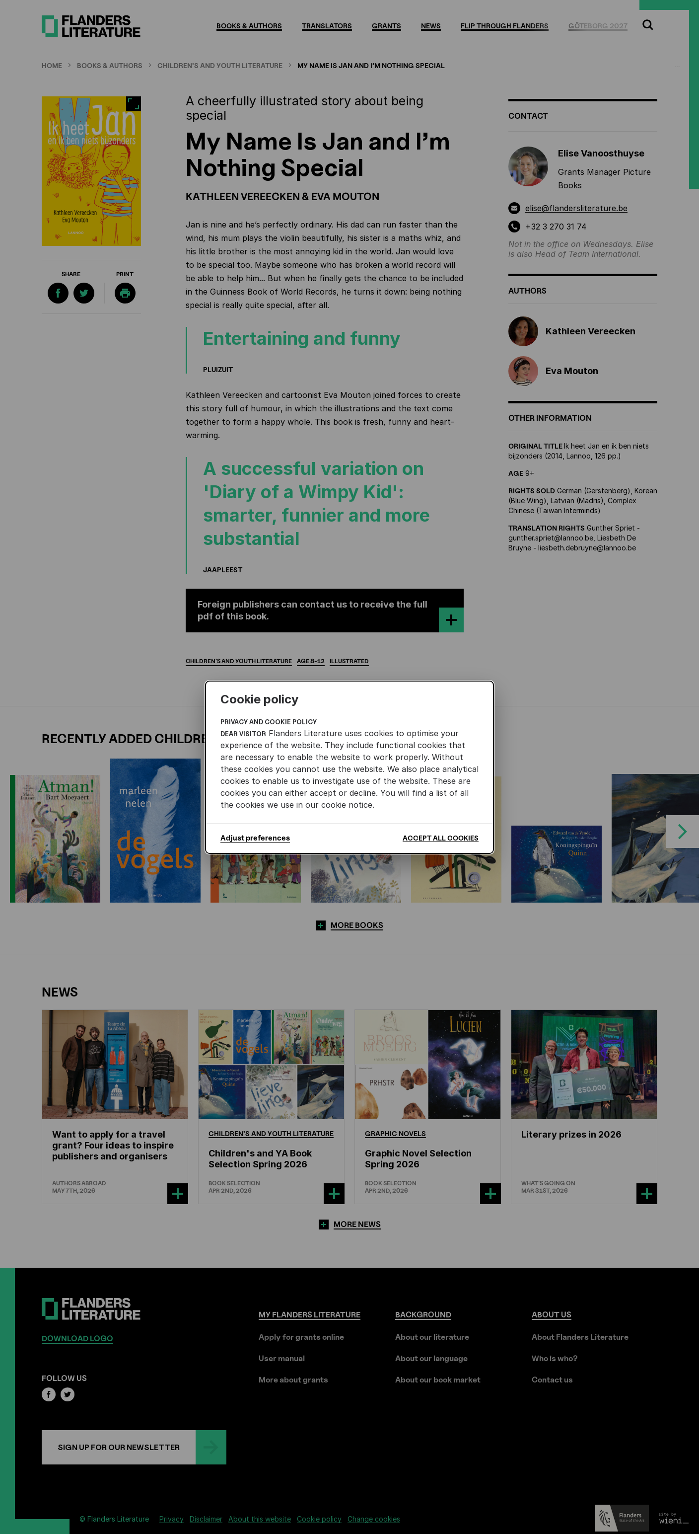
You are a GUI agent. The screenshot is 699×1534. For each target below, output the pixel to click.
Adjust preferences (255, 838)
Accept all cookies (441, 838)
